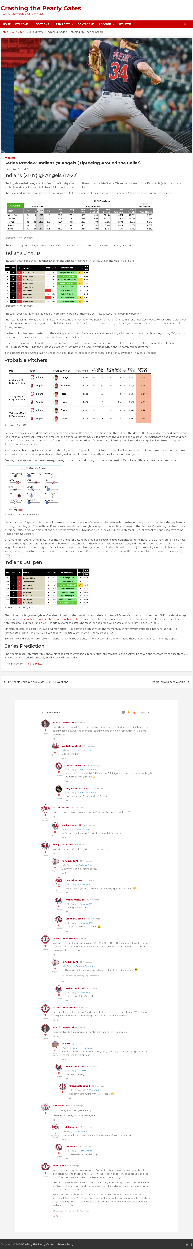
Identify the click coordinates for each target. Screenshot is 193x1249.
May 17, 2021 (10, 169)
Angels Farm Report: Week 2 (168, 682)
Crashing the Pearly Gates (41, 8)
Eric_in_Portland (63, 722)
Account (105, 24)
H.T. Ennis (24, 169)
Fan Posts (63, 24)
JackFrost (71, 1146)
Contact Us (86, 24)
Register (125, 24)
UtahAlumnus (61, 807)
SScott (66, 1043)
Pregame (9, 158)
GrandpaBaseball (76, 765)
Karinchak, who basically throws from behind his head (54, 619)
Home (7, 24)
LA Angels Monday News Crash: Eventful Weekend (38, 682)
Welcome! (22, 24)
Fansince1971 (70, 861)
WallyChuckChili (72, 746)
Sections (42, 24)
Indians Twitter (34, 663)
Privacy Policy (65, 1244)
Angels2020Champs (78, 788)
